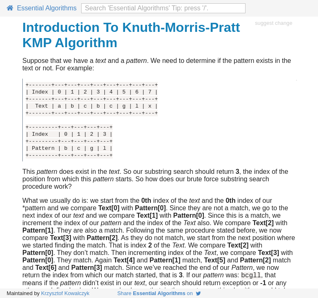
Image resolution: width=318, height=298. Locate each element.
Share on (158, 293)
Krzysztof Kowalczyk (65, 293)
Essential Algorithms (42, 8)
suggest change (273, 23)
